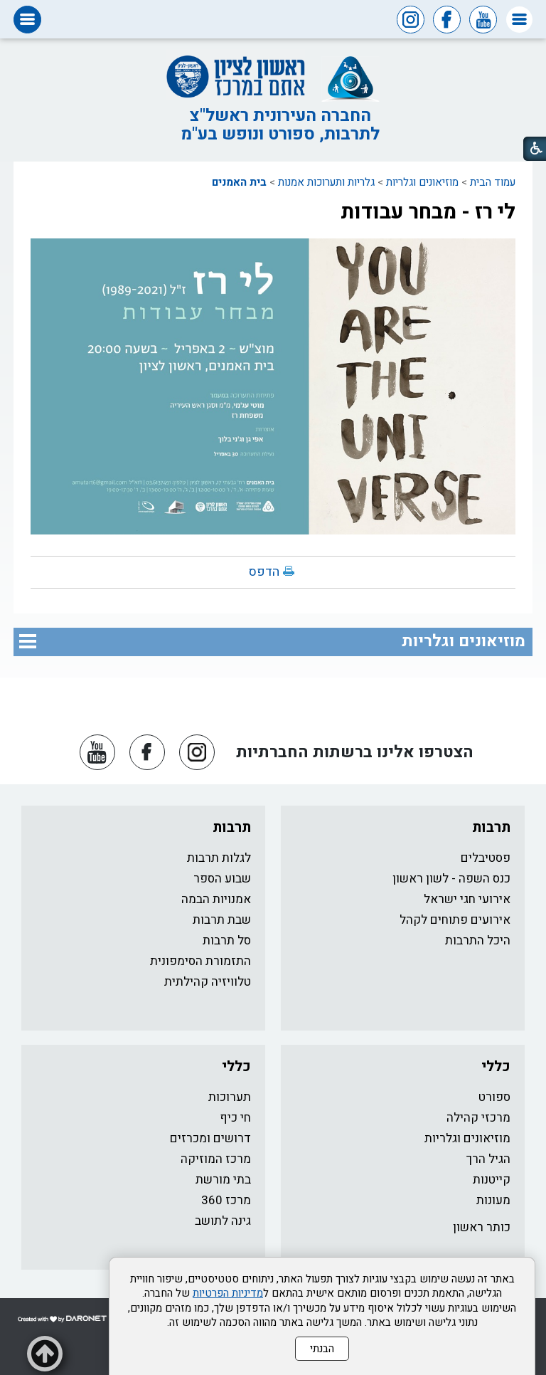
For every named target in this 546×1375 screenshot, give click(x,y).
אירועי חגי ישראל (467, 899)
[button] (519, 19)
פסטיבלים (485, 858)
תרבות (491, 827)
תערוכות (229, 1097)
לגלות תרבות (219, 858)
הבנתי (322, 1348)
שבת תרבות (222, 920)
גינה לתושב (223, 1221)
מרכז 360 (226, 1200)
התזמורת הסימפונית (200, 961)
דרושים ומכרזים (210, 1138)
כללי (495, 1066)
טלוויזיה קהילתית (207, 982)
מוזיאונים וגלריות (422, 182)
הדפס (264, 571)
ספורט (494, 1097)
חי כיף (235, 1118)
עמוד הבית (492, 182)
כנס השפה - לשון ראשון (451, 878)
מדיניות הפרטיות (228, 1293)
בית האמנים (239, 182)
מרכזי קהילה (478, 1118)
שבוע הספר (222, 878)
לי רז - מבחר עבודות (428, 212)
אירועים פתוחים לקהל (455, 920)
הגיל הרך (488, 1159)
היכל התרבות (477, 940)
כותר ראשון (481, 1227)
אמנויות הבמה (216, 899)
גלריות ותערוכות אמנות (326, 182)
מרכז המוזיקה (216, 1159)
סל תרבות (227, 940)
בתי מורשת (223, 1180)
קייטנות (491, 1180)
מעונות (493, 1200)
